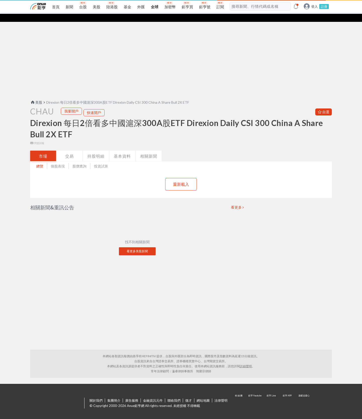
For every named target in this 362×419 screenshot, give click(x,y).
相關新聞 (148, 148)
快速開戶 (94, 104)
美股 (36, 94)
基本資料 (122, 148)
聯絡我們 (173, 392)
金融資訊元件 (153, 392)
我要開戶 (71, 103)
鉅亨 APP (287, 395)
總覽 (39, 158)
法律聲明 (221, 392)
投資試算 (101, 158)
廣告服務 (131, 392)
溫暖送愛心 (303, 395)
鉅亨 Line (271, 395)
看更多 (236, 199)
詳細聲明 (246, 358)
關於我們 (96, 392)
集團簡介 (113, 392)
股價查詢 (79, 158)
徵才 (188, 392)
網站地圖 (203, 392)
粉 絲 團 (239, 395)
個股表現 (58, 158)
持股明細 (96, 148)
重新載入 (181, 176)
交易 (69, 148)
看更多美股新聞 (137, 243)
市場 (43, 148)
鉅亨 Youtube (255, 395)
